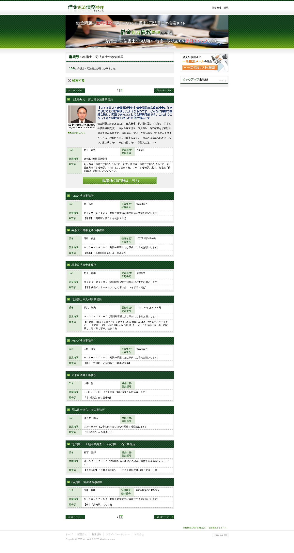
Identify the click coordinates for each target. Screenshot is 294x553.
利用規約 (96, 534)
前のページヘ (75, 90)
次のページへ (164, 90)
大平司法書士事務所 (83, 375)
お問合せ (139, 534)
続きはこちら (78, 132)
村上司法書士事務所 (83, 264)
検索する (78, 80)
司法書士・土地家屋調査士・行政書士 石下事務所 (103, 444)
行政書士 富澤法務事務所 (87, 482)
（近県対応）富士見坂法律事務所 (92, 99)
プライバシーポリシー (118, 534)
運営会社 (82, 534)
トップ (69, 534)
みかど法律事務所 (82, 340)
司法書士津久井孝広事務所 (88, 409)
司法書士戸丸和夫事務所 (86, 299)
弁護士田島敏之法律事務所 (88, 230)
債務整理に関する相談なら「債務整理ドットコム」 (205, 528)
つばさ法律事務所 (82, 195)
